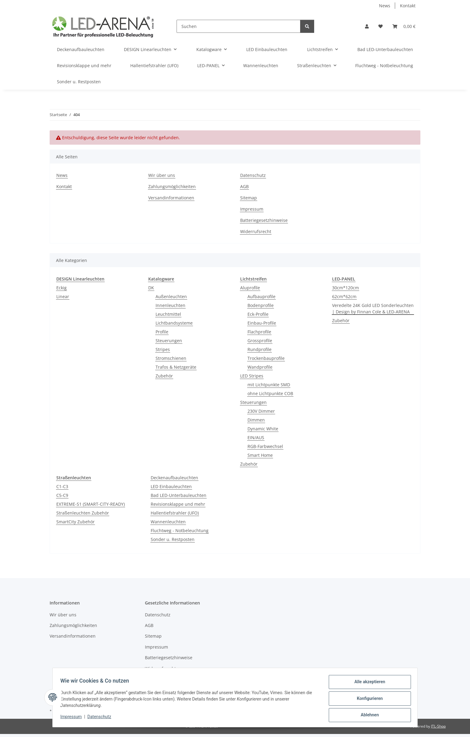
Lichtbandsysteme (174, 323)
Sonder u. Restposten (173, 539)
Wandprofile (259, 367)
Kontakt (408, 6)
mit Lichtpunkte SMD (268, 384)
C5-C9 (62, 495)
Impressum (73, 718)
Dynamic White (262, 429)
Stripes (163, 349)
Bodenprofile (260, 305)
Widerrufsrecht (255, 231)
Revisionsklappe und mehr (178, 504)
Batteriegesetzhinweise (264, 220)
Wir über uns (161, 175)
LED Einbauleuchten (171, 486)
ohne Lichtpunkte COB (270, 393)
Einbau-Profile (261, 323)
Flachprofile (259, 332)
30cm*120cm (345, 288)
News (384, 6)
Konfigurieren (368, 699)
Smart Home (260, 455)
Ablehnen (368, 715)
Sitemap (248, 198)
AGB (244, 186)
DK (151, 288)
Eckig (61, 288)
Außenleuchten (171, 296)
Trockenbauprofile (266, 358)
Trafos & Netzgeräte (176, 367)
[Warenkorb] (404, 26)
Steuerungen (169, 340)
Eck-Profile (257, 314)
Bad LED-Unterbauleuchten (178, 495)
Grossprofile (259, 340)
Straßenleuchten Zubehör (82, 513)
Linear (62, 296)
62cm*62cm (344, 296)
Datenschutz (101, 718)
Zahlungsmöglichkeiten (172, 186)
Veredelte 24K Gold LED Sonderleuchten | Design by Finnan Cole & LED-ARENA (373, 308)
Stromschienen (171, 358)
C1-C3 (62, 486)
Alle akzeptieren (367, 683)
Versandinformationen (171, 198)
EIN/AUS (255, 437)
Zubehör (164, 376)
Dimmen (256, 420)
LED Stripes (251, 376)
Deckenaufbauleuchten (174, 477)
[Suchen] (238, 26)
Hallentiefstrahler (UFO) (175, 513)
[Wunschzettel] (381, 26)
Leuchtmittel (168, 314)
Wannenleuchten (168, 522)
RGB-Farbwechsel (265, 446)
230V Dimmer (261, 411)
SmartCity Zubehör (75, 522)
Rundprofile (259, 349)
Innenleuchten (170, 305)
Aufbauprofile (261, 296)
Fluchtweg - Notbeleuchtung (180, 530)
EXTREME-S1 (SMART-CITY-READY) (90, 504)
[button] (367, 26)
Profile (162, 332)
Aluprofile (250, 288)
